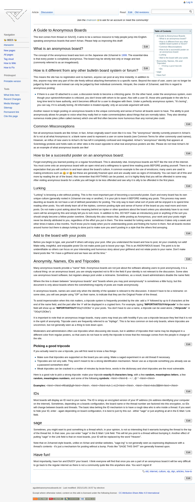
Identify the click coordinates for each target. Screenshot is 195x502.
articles (180, 471)
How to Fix (9, 67)
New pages (9, 50)
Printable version (12, 81)
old (146, 471)
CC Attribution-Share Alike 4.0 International (139, 493)
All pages (8, 54)
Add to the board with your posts (174, 58)
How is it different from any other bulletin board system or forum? (174, 43)
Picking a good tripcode (172, 66)
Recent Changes (12, 99)
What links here (12, 95)
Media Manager (12, 103)
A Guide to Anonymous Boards (171, 36)
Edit (146, 46)
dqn (173, 471)
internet (153, 471)
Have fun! (161, 75)
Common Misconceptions (171, 47)
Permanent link (11, 112)
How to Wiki (10, 63)
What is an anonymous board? (173, 39)
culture (162, 471)
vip (168, 471)
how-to (188, 471)
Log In (189, 2)
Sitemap (8, 107)
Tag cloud (9, 59)
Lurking (163, 55)
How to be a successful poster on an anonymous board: (174, 51)
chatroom (91, 20)
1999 (124, 55)
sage (159, 72)
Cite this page (11, 116)
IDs (161, 69)
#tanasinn (9, 45)
